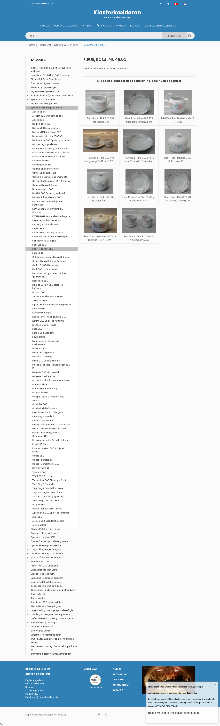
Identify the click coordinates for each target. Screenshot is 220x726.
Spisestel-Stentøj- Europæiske (46, 545)
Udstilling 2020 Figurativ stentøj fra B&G (50, 614)
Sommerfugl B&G (41, 468)
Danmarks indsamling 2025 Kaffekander (51, 654)
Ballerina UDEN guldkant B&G (46, 132)
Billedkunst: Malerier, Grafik (44, 570)
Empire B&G (38, 228)
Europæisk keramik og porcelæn (47, 578)
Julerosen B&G (39, 300)
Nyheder (87, 25)
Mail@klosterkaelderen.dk (160, 25)
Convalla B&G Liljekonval (44, 173)
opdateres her (190, 693)
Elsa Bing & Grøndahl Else (45, 224)
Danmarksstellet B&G (42, 189)
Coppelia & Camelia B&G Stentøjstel (50, 177)
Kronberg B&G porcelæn (44, 325)
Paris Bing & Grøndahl (43, 416)
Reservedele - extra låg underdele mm (50, 440)
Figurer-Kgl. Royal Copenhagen (46, 79)
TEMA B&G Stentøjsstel (43, 476)
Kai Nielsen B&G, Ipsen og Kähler (47, 602)
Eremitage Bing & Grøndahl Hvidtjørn (50, 236)
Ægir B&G (37, 517)
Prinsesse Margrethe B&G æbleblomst (51, 424)
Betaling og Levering (66, 25)
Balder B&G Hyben (41, 124)
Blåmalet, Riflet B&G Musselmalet (48, 156)
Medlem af (90, 669)
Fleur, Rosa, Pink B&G (42, 249)
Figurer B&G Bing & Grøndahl (45, 91)
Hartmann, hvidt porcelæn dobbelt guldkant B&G (49, 275)
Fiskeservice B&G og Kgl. (44, 240)
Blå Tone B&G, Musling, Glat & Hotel (49, 148)
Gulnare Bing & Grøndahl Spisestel (49, 261)
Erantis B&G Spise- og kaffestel (47, 232)
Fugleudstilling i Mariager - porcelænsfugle (52, 610)
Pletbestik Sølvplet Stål (42, 626)
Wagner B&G (38, 504)
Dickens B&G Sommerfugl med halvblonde (47, 203)
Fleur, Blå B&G (39, 245)
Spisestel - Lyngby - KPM (43, 537)
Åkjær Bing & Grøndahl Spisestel (48, 521)
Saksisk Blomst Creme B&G (45, 464)
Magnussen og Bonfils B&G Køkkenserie (45, 343)
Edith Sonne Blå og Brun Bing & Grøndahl (47, 210)
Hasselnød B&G (40, 281)
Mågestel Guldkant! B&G (44, 376)
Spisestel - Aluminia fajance (44, 533)
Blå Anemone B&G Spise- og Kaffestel (51, 140)
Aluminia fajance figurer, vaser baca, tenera (52, 95)
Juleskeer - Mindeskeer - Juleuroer (48, 553)
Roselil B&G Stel (40, 444)
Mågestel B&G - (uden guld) (46, 372)
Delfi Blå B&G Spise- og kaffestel (48, 193)
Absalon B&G (39, 111)
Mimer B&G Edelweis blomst (46, 360)
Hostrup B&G (38, 292)
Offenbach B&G (40, 392)
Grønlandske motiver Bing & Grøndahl (50, 257)
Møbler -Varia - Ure (40, 561)
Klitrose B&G (38, 308)
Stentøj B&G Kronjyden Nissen (46, 529)
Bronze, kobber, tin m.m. (43, 574)
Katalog (45, 25)
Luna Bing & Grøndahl (43, 333)
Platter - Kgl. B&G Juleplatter (44, 565)
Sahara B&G (38, 455)
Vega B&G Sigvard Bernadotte (47, 492)
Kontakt (135, 25)
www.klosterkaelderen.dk (163, 706)
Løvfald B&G (38, 337)
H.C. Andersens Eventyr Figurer (46, 606)
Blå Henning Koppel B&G (44, 144)
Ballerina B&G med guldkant (46, 128)
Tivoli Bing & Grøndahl (43, 484)
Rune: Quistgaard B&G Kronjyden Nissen (48, 450)
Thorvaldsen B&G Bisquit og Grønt (49, 480)
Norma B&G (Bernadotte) (44, 388)
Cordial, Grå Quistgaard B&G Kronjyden (51, 181)
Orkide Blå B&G (39, 404)
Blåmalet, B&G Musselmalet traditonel (50, 152)
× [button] (215, 684)
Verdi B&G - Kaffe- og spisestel (47, 496)
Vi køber (121, 25)
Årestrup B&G (39, 525)
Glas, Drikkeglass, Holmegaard (46, 549)
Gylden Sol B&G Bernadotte (45, 265)
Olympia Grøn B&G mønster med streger (48, 398)
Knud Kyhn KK (38, 594)
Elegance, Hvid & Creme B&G (46, 220)
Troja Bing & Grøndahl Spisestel (48, 488)
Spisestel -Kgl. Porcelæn (43, 99)
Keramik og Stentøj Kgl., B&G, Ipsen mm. (51, 75)
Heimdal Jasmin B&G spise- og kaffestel (47, 287)
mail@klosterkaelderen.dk (45, 697)
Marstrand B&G (39, 348)
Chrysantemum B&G (42, 164)
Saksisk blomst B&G (42, 460)
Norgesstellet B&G (41, 384)
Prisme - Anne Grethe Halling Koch (49, 428)
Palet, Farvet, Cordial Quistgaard (48, 412)
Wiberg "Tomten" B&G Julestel (47, 508)
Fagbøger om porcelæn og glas (46, 586)
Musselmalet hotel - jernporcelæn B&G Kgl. (51, 366)
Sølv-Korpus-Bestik (40, 630)
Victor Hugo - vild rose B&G (45, 500)
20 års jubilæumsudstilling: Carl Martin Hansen (53, 618)
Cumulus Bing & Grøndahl (44, 185)
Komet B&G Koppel (41, 312)
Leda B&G (37, 329)
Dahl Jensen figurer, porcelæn (45, 83)
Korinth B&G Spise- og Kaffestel (48, 321)
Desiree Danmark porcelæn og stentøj (49, 541)
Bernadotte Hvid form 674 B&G (47, 136)
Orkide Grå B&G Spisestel (44, 408)
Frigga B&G (38, 253)
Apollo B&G (38, 120)
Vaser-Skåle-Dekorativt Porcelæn (47, 557)
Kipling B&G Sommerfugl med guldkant (51, 304)
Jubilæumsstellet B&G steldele (47, 296)
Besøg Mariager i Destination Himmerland (173, 712)
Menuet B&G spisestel (43, 352)
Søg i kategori (174, 36)
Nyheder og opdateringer (43, 87)
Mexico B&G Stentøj (42, 356)
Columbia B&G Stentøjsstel (45, 168)
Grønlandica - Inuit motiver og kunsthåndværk (53, 590)
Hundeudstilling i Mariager (44, 622)
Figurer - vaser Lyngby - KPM (44, 103)
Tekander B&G (39, 472)
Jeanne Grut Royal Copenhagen (46, 582)
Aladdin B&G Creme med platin (47, 116)
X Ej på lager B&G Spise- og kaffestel (50, 512)
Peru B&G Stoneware (42, 420)
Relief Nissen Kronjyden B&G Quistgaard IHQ (46, 434)
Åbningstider (104, 25)
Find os (117, 669)
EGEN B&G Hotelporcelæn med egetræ (51, 216)
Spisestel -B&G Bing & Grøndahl (59, 45)
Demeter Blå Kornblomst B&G (46, 197)
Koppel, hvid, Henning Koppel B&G (49, 316)
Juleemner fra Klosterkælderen (46, 635)
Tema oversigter (39, 598)
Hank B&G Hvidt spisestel (45, 269)
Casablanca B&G (40, 160)
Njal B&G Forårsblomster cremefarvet (50, 380)
